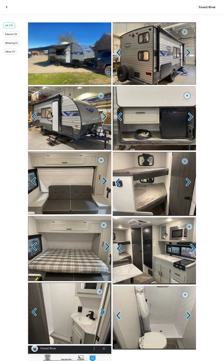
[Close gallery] (7, 7)
